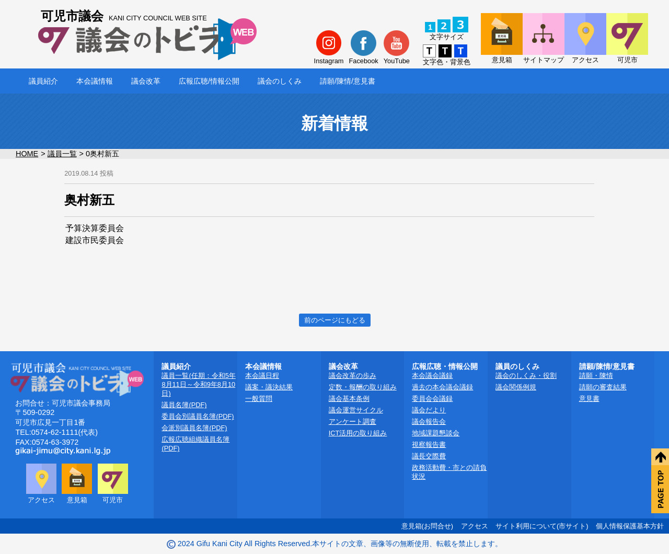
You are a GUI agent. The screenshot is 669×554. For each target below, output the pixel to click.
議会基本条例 (349, 398)
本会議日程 (262, 375)
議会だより (429, 410)
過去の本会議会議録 (442, 387)
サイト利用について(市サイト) (542, 526)
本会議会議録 (432, 375)
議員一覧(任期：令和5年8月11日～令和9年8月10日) (198, 384)
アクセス (474, 526)
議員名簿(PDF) (184, 405)
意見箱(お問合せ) (427, 526)
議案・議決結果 (269, 387)
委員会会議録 (432, 398)
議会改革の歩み (352, 375)
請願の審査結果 (603, 387)
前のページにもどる (334, 320)
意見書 (589, 398)
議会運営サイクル (356, 410)
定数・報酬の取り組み (363, 387)
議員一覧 (62, 153)
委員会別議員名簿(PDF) (198, 416)
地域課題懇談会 (435, 433)
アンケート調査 (352, 421)
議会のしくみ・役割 (526, 375)
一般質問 (258, 398)
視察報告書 (429, 444)
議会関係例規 (515, 387)
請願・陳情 (596, 375)
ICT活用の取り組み (358, 433)
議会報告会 (429, 421)
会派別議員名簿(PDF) (194, 428)
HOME (27, 153)
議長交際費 (429, 456)
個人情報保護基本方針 (630, 526)
